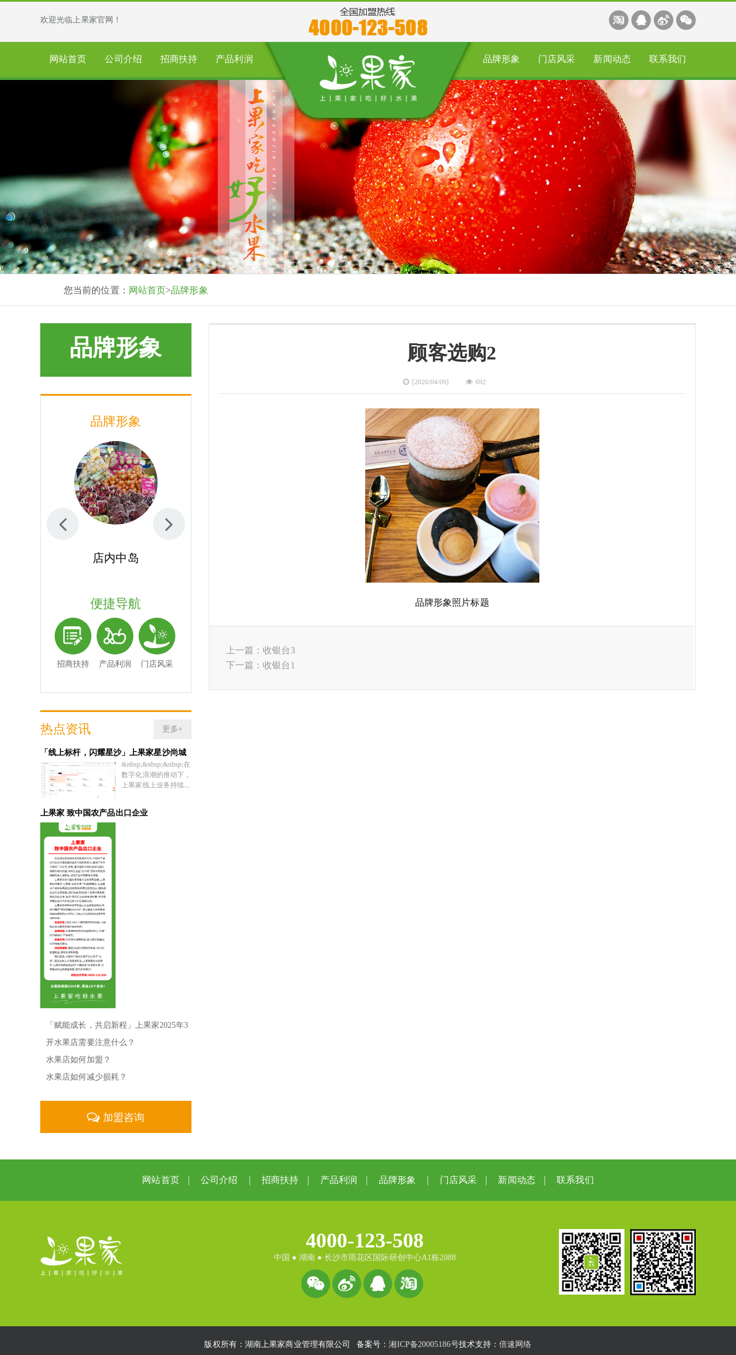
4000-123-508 (365, 1232)
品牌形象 (501, 59)
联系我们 (667, 59)
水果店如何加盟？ (78, 1051)
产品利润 (234, 59)
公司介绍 (123, 59)
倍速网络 (515, 1336)
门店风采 (556, 59)
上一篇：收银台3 (261, 650)
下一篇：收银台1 (261, 665)
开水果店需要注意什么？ (90, 1034)
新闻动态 (611, 59)
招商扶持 (178, 59)
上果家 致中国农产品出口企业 (94, 805)
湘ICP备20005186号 (423, 1336)
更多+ (172, 729)
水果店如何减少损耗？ (86, 1069)
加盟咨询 (115, 1109)
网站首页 (67, 59)
